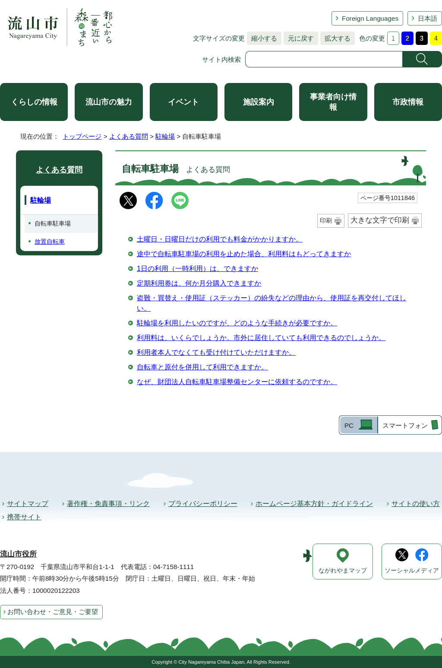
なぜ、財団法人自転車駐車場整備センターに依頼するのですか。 (237, 381)
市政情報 (407, 102)
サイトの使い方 (415, 503)
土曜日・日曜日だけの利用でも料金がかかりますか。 (220, 239)
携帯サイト (24, 517)
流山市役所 (18, 554)
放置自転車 (50, 241)
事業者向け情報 (333, 101)
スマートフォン (405, 425)
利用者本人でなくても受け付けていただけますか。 (216, 352)
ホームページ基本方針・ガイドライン (314, 503)
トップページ (82, 136)
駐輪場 (165, 136)
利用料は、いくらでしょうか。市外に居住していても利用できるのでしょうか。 (261, 337)
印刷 (326, 220)
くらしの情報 (34, 102)
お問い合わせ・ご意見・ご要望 (52, 611)
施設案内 (258, 102)
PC (349, 425)
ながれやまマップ (343, 570)
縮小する (262, 38)
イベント (183, 102)
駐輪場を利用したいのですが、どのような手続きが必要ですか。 (237, 323)
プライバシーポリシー (202, 503)
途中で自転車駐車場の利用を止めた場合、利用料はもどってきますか (244, 254)
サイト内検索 (221, 59)
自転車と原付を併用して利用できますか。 (202, 367)
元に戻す (299, 38)
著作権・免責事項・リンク (108, 503)
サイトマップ (27, 503)
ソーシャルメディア (412, 570)
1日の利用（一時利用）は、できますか (197, 268)
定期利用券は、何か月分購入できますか (199, 283)
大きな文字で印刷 (379, 220)
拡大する (335, 38)
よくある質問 (128, 136)
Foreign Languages (370, 18)
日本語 (427, 18)
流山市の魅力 (108, 102)
